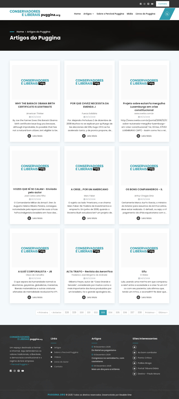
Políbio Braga (142, 362)
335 (117, 312)
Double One (125, 394)
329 (74, 312)
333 (102, 312)
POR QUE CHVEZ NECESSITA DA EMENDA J (89, 105)
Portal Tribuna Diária (146, 368)
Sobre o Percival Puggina (110, 13)
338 (139, 312)
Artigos (87, 13)
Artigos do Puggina (39, 31)
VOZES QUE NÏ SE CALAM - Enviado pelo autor (35, 190)
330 (81, 312)
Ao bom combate (145, 352)
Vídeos (57, 356)
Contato (162, 3)
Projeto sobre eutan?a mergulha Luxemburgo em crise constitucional (144, 107)
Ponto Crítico (142, 357)
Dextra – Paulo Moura (146, 373)
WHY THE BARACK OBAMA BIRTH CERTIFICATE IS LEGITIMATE (35, 105)
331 (88, 312)
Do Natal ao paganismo (104, 350)
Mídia (130, 13)
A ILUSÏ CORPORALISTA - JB (35, 271)
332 (95, 312)
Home (76, 13)
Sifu (144, 271)
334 (110, 312)
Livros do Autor (61, 361)
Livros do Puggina (145, 13)
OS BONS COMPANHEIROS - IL (144, 189)
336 (125, 312)
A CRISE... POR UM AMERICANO (89, 189)
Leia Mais (35, 136)
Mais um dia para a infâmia (106, 369)
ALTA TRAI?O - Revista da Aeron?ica (89, 271)
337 (132, 312)
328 (66, 312)
